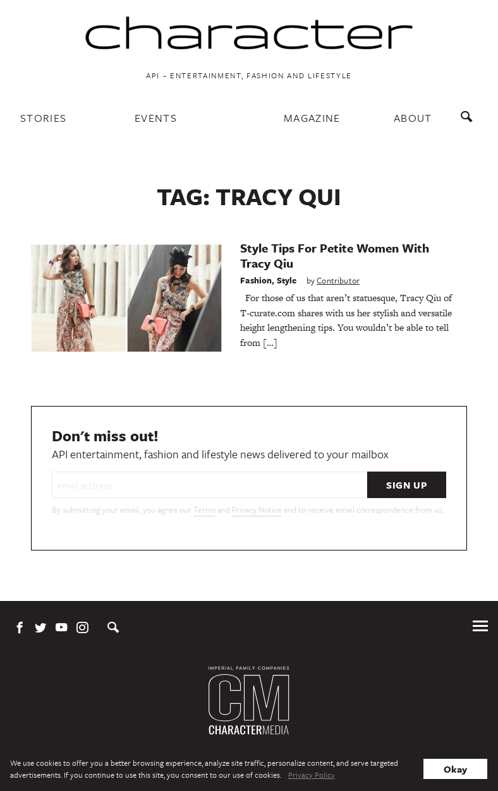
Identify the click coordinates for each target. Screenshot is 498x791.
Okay (455, 769)
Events (156, 118)
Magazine (312, 118)
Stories (43, 118)
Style (287, 280)
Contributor (338, 280)
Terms (204, 509)
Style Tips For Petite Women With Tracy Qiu (334, 255)
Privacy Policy (311, 774)
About (413, 118)
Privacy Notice (257, 509)
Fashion (256, 280)
